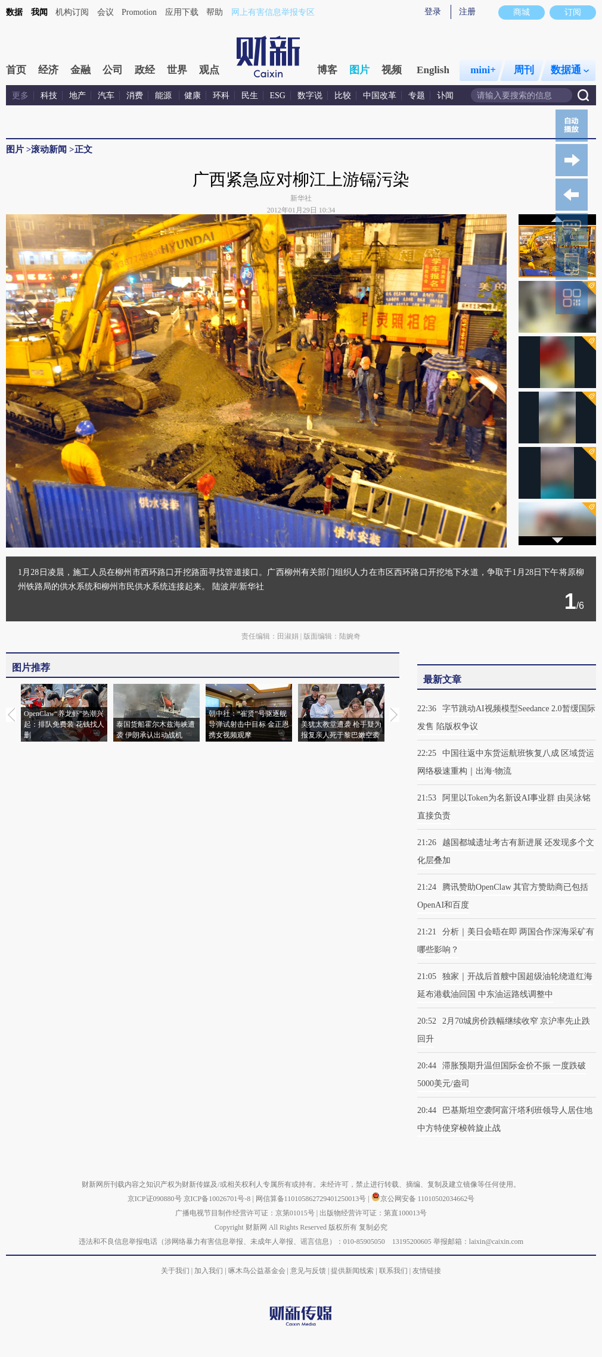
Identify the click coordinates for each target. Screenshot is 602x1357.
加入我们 (208, 1271)
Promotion (139, 12)
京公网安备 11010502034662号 (423, 1199)
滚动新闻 (49, 149)
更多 (20, 95)
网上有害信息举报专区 (273, 12)
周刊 (524, 70)
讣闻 (445, 95)
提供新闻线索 (352, 1271)
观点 (209, 70)
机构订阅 (72, 12)
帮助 (214, 12)
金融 (80, 70)
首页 (16, 70)
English (433, 70)
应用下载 (181, 12)
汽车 (106, 95)
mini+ (483, 70)
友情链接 (426, 1271)
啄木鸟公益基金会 (257, 1271)
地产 (77, 95)
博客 (327, 70)
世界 (177, 70)
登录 (432, 11)
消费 (134, 95)
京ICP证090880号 (155, 1199)
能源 (164, 95)
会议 (105, 12)
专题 (416, 95)
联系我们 (393, 1271)
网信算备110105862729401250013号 (312, 1199)
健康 (192, 95)
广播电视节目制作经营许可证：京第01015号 (245, 1213)
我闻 (39, 12)
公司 (113, 70)
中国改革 (379, 95)
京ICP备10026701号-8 (218, 1199)
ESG (278, 95)
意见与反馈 (308, 1271)
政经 (145, 70)
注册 (467, 11)
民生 (249, 95)
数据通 (570, 70)
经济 (48, 70)
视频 (391, 70)
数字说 (309, 95)
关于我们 (175, 1271)
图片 (359, 70)
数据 (14, 12)
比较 (342, 95)
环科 (221, 95)
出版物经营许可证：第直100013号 (373, 1213)
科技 (49, 95)
